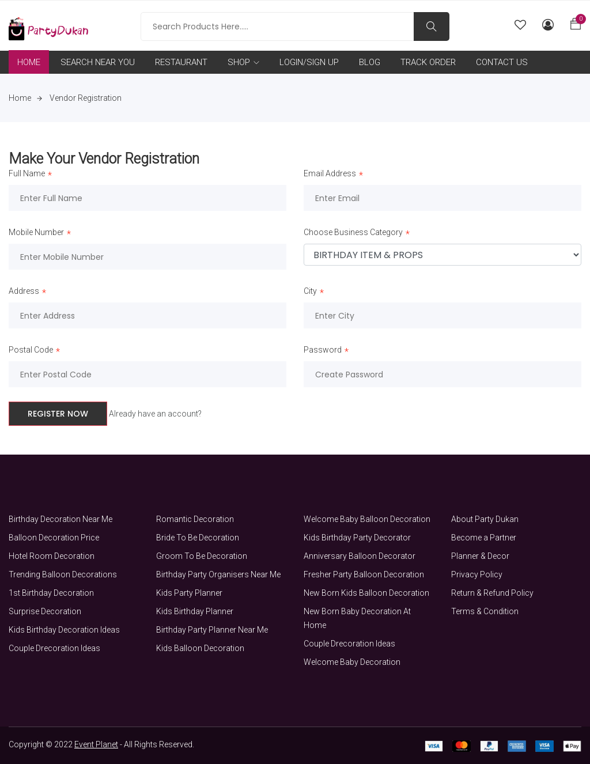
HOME (28, 62)
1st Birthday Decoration (51, 592)
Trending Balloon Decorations (63, 574)
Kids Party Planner (189, 592)
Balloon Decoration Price (54, 537)
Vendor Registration (86, 98)
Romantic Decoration (195, 519)
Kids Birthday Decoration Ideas (64, 629)
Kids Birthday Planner (194, 611)
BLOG (369, 62)
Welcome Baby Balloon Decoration (367, 519)
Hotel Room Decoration (51, 556)
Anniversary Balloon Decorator (359, 556)
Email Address (330, 174)
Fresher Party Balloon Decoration (364, 574)
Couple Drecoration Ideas (54, 648)
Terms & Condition (485, 611)
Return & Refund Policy (492, 592)
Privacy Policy (476, 574)
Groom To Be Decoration (201, 556)
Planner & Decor (480, 556)
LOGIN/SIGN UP (309, 62)
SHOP (243, 62)
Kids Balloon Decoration (200, 648)
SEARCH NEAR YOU (97, 62)
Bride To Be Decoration (197, 537)
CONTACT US (502, 62)
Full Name (27, 174)
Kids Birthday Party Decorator (357, 537)
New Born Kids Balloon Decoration (366, 592)
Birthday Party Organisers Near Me (218, 574)
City (310, 292)
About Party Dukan (485, 519)
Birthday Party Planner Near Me (212, 629)
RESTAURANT (181, 62)
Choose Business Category (353, 233)
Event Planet (96, 744)
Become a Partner (483, 537)
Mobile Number (36, 233)
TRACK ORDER (428, 62)
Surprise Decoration (45, 611)
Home (25, 98)
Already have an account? (155, 413)
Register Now (58, 413)
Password (323, 351)
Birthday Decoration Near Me (60, 519)
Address (24, 292)
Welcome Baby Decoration (352, 662)
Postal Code (31, 351)
